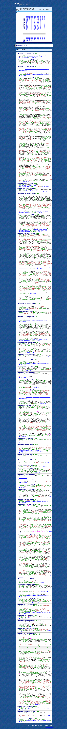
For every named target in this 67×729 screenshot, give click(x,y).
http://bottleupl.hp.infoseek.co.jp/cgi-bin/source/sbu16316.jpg (38, 501)
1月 (26, 15)
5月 (32, 15)
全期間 (24, 41)
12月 (44, 15)
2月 (28, 15)
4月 (31, 15)
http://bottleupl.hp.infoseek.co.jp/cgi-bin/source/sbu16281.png (38, 456)
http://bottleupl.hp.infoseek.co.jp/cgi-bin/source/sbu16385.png (38, 441)
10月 (40, 15)
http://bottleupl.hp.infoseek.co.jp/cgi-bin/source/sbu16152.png (38, 595)
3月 (29, 15)
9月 (38, 15)
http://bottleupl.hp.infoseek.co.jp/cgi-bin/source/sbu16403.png (38, 397)
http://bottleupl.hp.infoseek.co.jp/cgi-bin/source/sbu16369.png (38, 617)
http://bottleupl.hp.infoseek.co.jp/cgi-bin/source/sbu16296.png (31, 451)
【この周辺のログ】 (34, 57)
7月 (35, 15)
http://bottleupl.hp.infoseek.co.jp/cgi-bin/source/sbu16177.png (37, 69)
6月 (34, 15)
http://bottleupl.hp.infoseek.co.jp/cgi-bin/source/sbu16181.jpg (38, 74)
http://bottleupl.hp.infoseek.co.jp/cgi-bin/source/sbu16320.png (38, 363)
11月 (42, 15)
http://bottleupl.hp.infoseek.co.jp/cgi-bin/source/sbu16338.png (38, 320)
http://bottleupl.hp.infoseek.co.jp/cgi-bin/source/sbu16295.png (31, 450)
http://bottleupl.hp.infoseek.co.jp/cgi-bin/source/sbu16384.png (38, 612)
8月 (37, 15)
